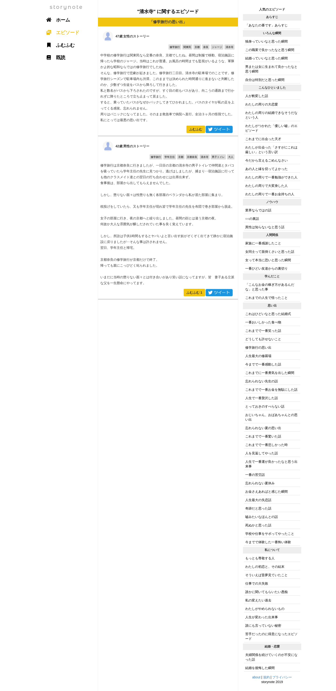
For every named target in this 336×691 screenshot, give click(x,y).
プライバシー (282, 677)
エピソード (61, 32)
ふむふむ (195, 129)
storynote (66, 7)
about (256, 677)
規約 (266, 677)
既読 (54, 57)
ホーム (56, 19)
